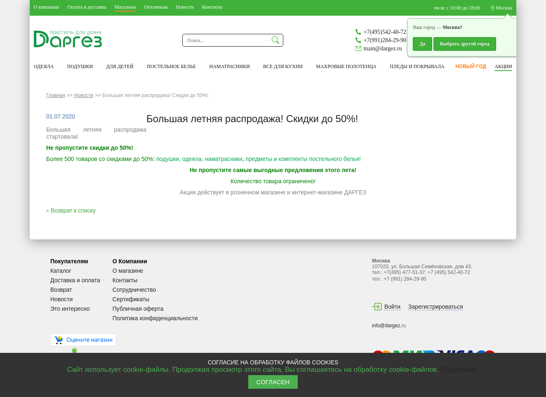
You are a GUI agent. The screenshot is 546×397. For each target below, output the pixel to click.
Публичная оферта (138, 308)
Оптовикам (155, 7)
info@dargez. (387, 325)
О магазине (128, 270)
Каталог (60, 270)
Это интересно (70, 308)
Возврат (61, 289)
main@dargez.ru (383, 48)
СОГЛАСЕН (273, 381)
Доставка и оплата (75, 280)
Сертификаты (131, 299)
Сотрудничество (134, 289)
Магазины (125, 7)
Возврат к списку (71, 210)
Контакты (212, 7)
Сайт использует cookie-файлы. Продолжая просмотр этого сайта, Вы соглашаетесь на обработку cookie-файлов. (253, 369)
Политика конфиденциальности (155, 318)
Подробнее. (460, 369)
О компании (46, 7)
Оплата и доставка (86, 7)
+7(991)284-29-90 (385, 40)
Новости (185, 7)
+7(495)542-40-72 (385, 32)
